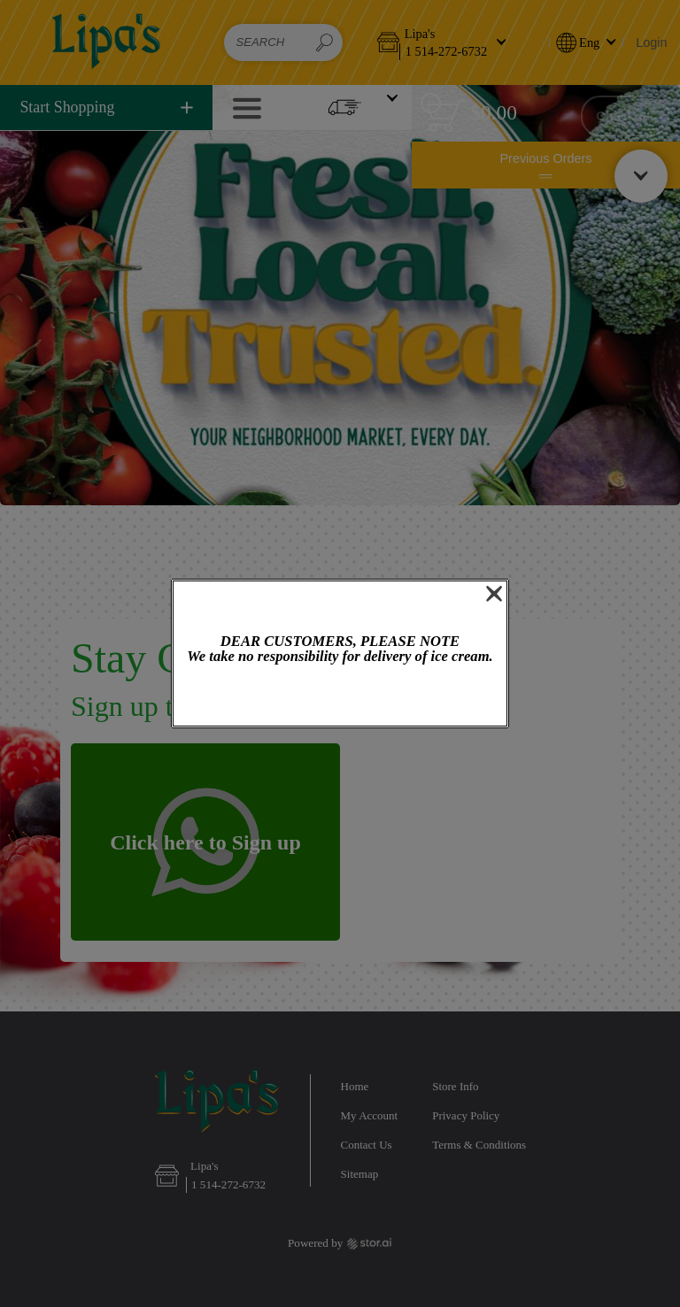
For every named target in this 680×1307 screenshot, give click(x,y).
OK (340, 696)
